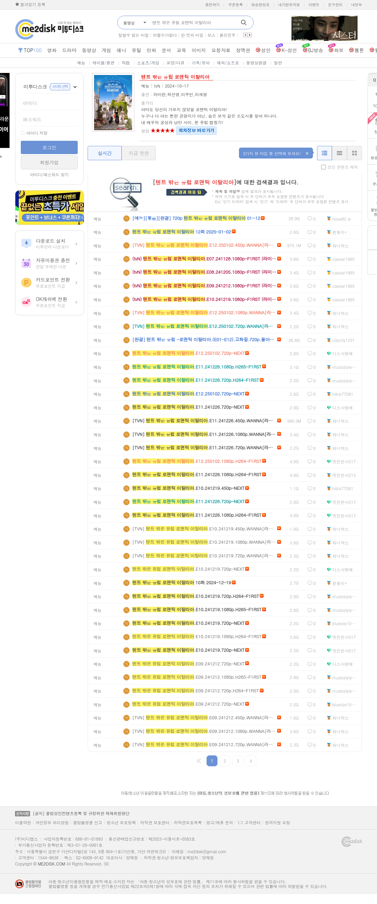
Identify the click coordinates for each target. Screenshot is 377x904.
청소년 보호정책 (121, 822)
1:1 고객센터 (248, 822)
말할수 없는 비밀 (133, 35)
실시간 (104, 153)
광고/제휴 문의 (219, 822)
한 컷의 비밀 (192, 35)
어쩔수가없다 (165, 35)
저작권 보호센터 (154, 822)
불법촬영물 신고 (87, 822)
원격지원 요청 (277, 822)
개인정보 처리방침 (52, 822)
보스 (211, 35)
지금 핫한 (139, 153)
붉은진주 (228, 35)
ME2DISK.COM (51, 864)
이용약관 (23, 822)
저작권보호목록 (188, 822)
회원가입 (49, 162)
